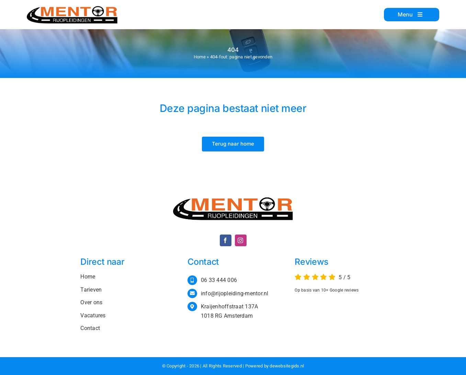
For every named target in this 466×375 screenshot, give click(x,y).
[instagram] (241, 240)
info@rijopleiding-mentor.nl (235, 293)
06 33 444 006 (219, 280)
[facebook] (225, 240)
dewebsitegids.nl (287, 365)
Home (200, 56)
